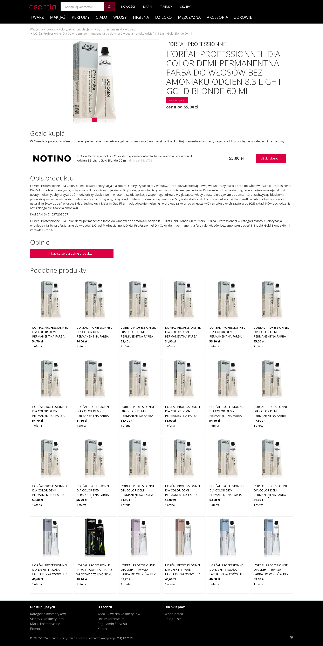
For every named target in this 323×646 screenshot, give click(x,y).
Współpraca (174, 614)
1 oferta (37, 346)
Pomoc (35, 628)
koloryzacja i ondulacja (74, 29)
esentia (42, 5)
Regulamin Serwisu (112, 624)
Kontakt (103, 628)
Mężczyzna (189, 17)
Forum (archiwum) (111, 619)
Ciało (101, 17)
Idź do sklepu (271, 158)
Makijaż (58, 17)
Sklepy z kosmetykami (47, 619)
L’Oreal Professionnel (197, 44)
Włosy (120, 17)
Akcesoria (217, 17)
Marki (147, 6)
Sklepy (185, 6)
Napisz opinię (177, 100)
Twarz (37, 17)
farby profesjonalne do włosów (114, 29)
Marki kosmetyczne (45, 624)
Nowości (128, 6)
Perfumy (81, 17)
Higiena (141, 17)
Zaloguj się (173, 619)
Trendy (166, 6)
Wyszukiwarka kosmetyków (118, 614)
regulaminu (125, 638)
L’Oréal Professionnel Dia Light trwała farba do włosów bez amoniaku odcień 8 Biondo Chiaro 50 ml (50, 574)
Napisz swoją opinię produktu (71, 253)
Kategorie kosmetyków (48, 614)
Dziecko (163, 17)
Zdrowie (243, 17)
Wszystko (36, 29)
